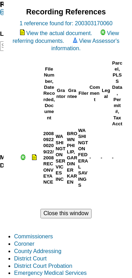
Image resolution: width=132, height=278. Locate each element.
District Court (30, 259)
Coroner (24, 244)
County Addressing (37, 251)
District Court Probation (43, 266)
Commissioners (33, 236)
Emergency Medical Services (50, 273)
